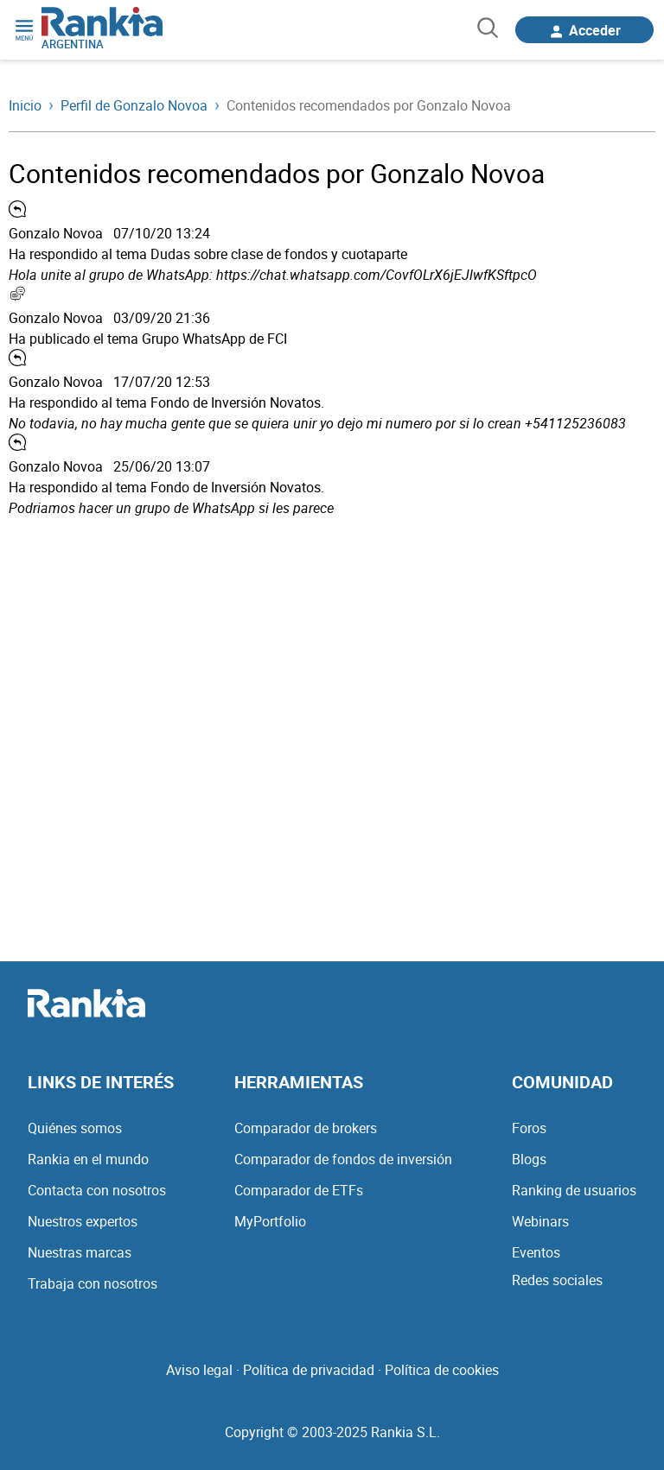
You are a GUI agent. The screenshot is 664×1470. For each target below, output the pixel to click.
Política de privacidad (308, 1369)
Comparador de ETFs (298, 1190)
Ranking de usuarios (574, 1190)
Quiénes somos (75, 1127)
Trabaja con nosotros (92, 1283)
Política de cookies (442, 1369)
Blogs (529, 1159)
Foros (529, 1127)
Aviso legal (199, 1369)
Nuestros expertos (82, 1221)
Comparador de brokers (305, 1127)
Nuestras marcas (79, 1252)
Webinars (540, 1221)
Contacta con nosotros (97, 1190)
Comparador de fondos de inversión (343, 1159)
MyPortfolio (270, 1221)
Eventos (536, 1252)
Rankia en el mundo (88, 1159)
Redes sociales (557, 1279)
